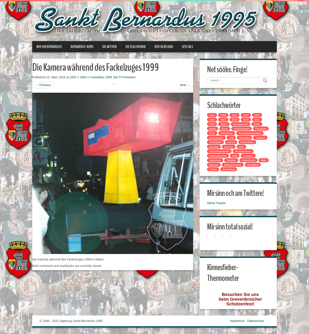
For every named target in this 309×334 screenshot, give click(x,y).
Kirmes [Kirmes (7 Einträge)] (231, 142)
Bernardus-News (82, 46)
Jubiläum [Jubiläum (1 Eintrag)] (260, 138)
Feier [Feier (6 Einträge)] (212, 133)
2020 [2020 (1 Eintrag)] (245, 120)
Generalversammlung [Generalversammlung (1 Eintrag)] (250, 133)
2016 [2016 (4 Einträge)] (212, 120)
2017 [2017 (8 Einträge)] (223, 120)
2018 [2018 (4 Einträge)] (234, 120)
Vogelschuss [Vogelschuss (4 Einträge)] (248, 160)
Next (185, 85)
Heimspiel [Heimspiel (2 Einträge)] (244, 138)
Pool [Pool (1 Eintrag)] (234, 156)
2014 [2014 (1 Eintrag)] (245, 115)
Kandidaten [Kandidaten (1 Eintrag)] (215, 142)
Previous (43, 85)
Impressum (237, 321)
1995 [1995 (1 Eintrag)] (212, 115)
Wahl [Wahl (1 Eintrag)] (263, 160)
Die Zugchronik (136, 46)
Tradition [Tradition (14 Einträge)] (231, 160)
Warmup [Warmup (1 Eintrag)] (213, 165)
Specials (187, 46)
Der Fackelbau (163, 46)
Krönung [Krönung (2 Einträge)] (213, 147)
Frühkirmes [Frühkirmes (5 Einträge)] (227, 133)
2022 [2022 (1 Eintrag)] (212, 124)
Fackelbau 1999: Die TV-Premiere (113, 77)
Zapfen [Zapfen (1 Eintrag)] (213, 169)
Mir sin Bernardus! (49, 46)
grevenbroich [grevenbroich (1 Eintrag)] (216, 138)
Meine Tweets (216, 203)
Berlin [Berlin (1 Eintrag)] (257, 124)
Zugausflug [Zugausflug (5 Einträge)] (228, 169)
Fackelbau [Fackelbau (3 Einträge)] (260, 129)
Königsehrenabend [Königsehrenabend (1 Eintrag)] (219, 151)
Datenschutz (255, 321)
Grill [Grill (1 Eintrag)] (231, 138)
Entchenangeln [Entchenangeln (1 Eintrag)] (241, 129)
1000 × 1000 (78, 77)
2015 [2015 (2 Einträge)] (257, 115)
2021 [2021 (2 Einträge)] (257, 120)
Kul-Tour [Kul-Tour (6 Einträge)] (228, 147)
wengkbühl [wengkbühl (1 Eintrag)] (253, 165)
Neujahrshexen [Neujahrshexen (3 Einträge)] (243, 151)
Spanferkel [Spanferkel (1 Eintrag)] (215, 160)
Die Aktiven (109, 46)
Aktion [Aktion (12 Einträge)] (224, 124)
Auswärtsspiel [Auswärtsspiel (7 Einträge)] (240, 124)
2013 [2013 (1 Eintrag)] (234, 115)
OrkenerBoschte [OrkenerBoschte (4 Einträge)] (217, 156)
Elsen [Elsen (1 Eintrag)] (225, 129)
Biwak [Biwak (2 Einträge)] (212, 129)
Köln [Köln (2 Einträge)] (241, 147)
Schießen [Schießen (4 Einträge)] (248, 156)
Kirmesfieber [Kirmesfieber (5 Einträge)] (247, 142)
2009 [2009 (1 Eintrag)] (223, 115)
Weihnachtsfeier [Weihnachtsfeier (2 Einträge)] (232, 165)
